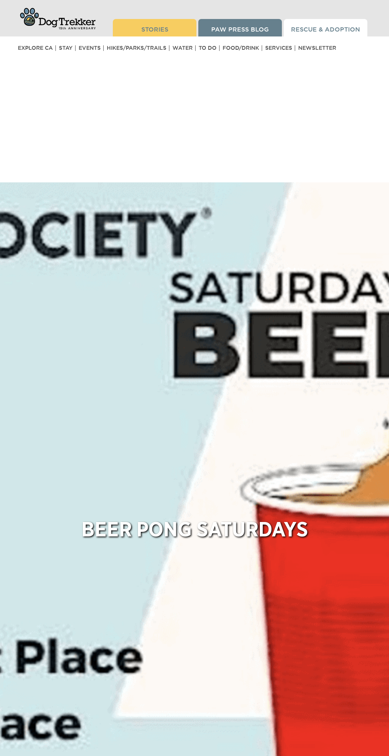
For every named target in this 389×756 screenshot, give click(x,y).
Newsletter (317, 48)
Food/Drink (241, 48)
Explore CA (35, 48)
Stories (154, 29)
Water (182, 48)
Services (278, 48)
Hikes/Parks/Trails (136, 48)
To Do (208, 48)
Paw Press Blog (240, 29)
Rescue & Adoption (325, 29)
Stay (66, 48)
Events (90, 48)
